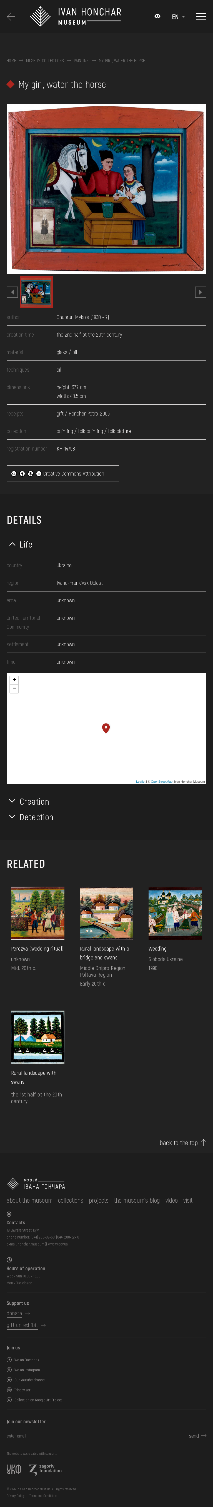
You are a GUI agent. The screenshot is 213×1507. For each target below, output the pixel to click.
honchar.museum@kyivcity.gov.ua (42, 1244)
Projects (99, 1200)
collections (70, 1200)
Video (172, 1200)
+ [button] (14, 680)
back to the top (179, 1142)
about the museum (29, 1200)
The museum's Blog (137, 1200)
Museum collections (45, 60)
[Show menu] (201, 16)
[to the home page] (99, 1183)
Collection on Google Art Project (38, 1399)
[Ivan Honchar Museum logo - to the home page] (89, 16)
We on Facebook (26, 1359)
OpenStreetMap (161, 781)
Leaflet (140, 781)
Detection (37, 816)
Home (11, 60)
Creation (34, 801)
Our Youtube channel (30, 1379)
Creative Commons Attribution (57, 473)
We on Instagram (27, 1369)
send (194, 1435)
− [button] (14, 689)
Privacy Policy (15, 1496)
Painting (81, 60)
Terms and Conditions (43, 1496)
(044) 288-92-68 (43, 1237)
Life (26, 544)
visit (187, 1200)
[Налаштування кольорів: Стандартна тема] (157, 17)
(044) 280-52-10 (67, 1237)
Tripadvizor (22, 1389)
